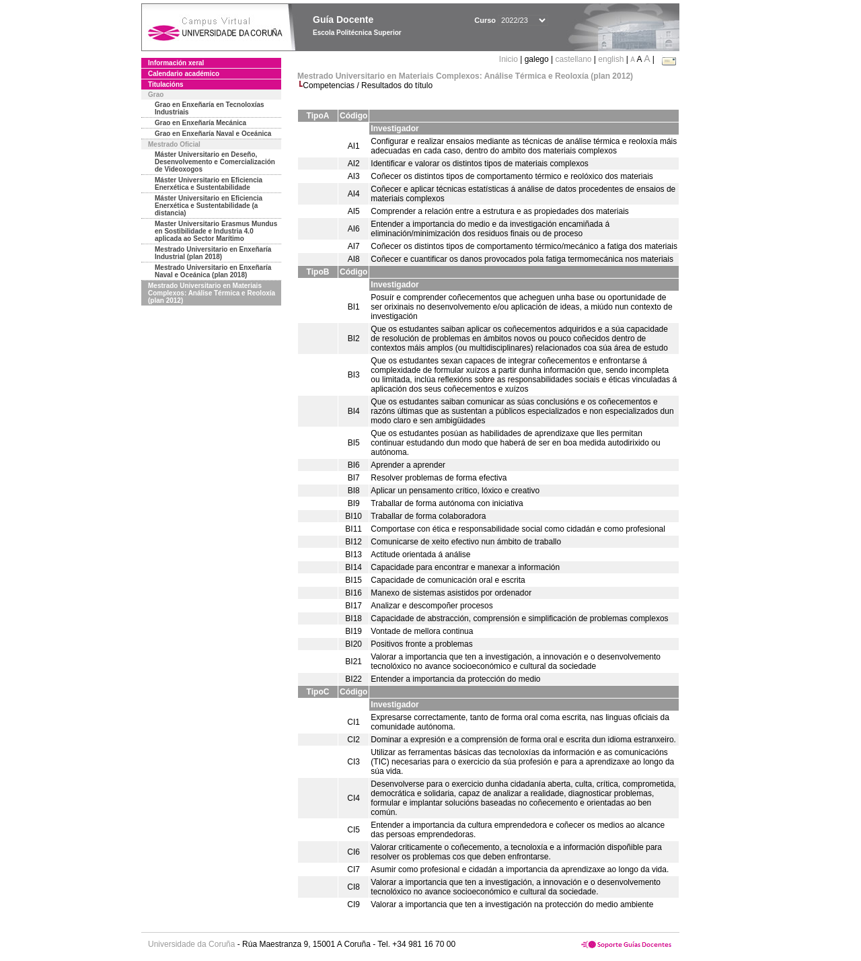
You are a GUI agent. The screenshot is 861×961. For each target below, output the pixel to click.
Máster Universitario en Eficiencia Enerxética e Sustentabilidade (208, 183)
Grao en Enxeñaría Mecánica (200, 123)
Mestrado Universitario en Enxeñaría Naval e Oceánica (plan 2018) (213, 271)
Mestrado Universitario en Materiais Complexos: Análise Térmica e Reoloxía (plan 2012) (211, 293)
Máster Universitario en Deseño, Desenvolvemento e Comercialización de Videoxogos (215, 162)
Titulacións (166, 84)
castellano (573, 59)
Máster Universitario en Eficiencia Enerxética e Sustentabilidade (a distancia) (208, 205)
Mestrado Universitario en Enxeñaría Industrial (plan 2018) (213, 253)
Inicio (509, 59)
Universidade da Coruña (191, 944)
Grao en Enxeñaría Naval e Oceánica (213, 133)
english (611, 59)
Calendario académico (183, 73)
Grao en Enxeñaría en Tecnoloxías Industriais (209, 108)
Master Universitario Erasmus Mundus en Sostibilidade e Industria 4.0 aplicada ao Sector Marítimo (216, 231)
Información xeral (176, 63)
